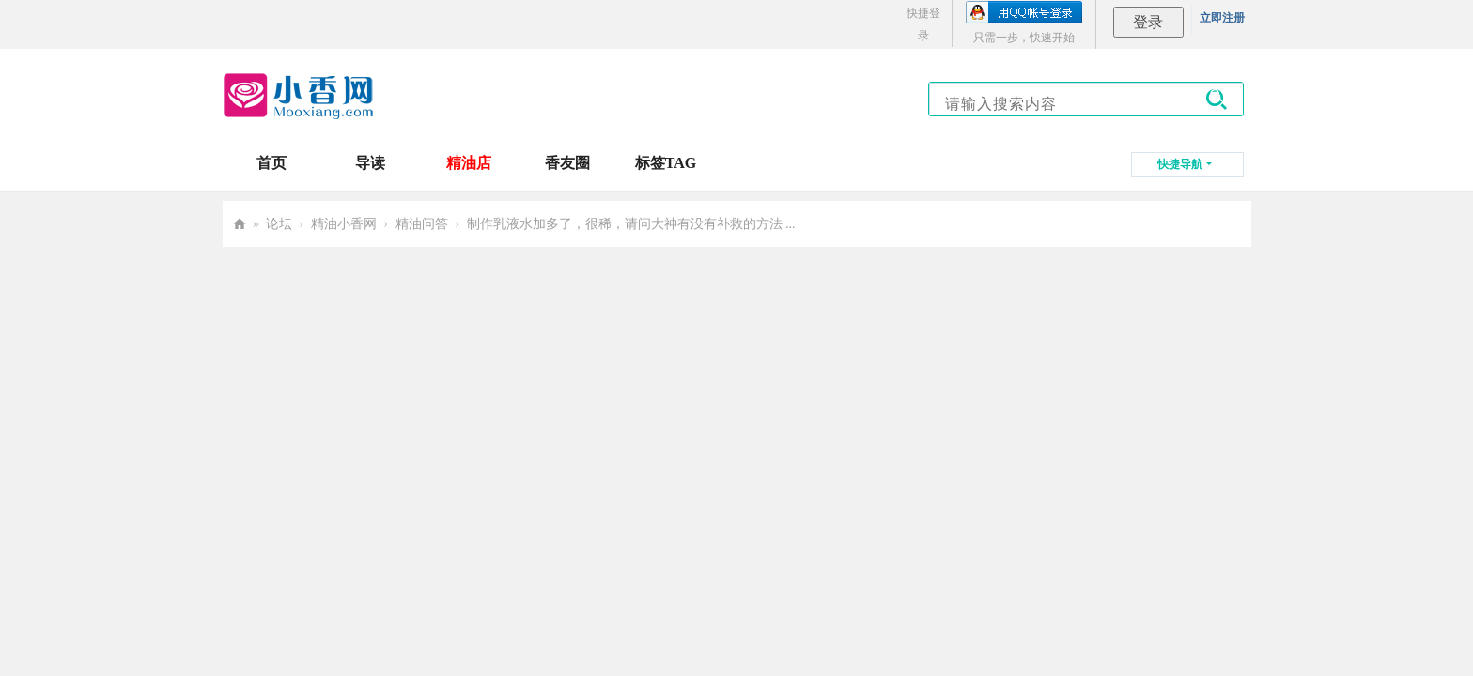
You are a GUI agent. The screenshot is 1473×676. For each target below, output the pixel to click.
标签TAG (665, 163)
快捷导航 (1179, 164)
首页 (271, 163)
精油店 (468, 163)
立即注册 (1222, 17)
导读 (370, 163)
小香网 (239, 224)
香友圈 (567, 163)
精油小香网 (344, 224)
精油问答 (421, 224)
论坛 (279, 224)
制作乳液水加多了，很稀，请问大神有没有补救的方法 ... (631, 224)
